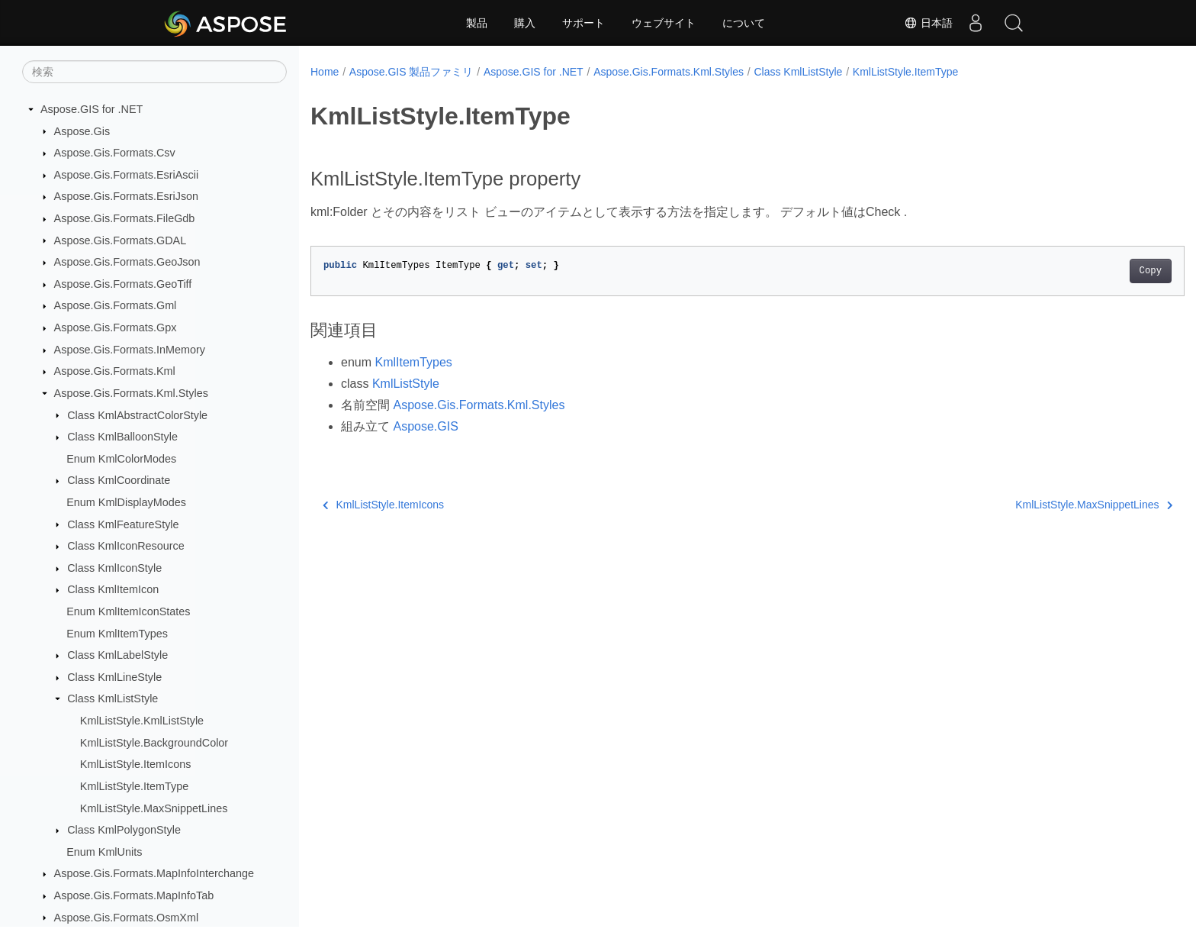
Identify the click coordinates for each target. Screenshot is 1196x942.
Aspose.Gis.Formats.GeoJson (127, 262)
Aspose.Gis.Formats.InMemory (129, 350)
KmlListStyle (405, 383)
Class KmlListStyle (112, 698)
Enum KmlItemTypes (117, 633)
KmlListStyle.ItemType (134, 786)
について (743, 23)
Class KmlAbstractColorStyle (137, 415)
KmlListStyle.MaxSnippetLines (154, 808)
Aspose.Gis (82, 131)
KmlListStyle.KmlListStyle (142, 721)
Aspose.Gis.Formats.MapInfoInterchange (154, 873)
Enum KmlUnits (104, 852)
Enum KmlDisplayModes (126, 502)
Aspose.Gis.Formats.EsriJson (126, 196)
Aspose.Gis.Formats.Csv (114, 153)
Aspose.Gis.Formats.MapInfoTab (134, 895)
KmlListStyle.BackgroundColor (154, 743)
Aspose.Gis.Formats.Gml (115, 305)
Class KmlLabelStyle (117, 655)
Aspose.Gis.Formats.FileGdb (124, 218)
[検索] (154, 71)
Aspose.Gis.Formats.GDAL (120, 240)
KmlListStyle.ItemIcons (135, 764)
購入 (524, 23)
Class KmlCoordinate (118, 480)
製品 (476, 23)
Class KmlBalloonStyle (122, 437)
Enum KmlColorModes (121, 459)
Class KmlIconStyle (114, 568)
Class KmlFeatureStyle (122, 524)
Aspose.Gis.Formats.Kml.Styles (131, 393)
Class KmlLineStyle (114, 677)
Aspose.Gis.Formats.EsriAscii (126, 175)
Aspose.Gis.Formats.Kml (114, 371)
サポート (583, 23)
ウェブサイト (664, 23)
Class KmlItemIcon (113, 589)
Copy (1090, 271)
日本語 (928, 23)
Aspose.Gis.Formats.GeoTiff (123, 284)
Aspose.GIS (425, 426)
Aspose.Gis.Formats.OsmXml (126, 917)
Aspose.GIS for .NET (91, 109)
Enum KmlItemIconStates (128, 611)
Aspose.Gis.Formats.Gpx (115, 327)
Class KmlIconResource (126, 546)
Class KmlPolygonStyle (124, 830)
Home (324, 72)
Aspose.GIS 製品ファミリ (411, 72)
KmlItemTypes (413, 362)
